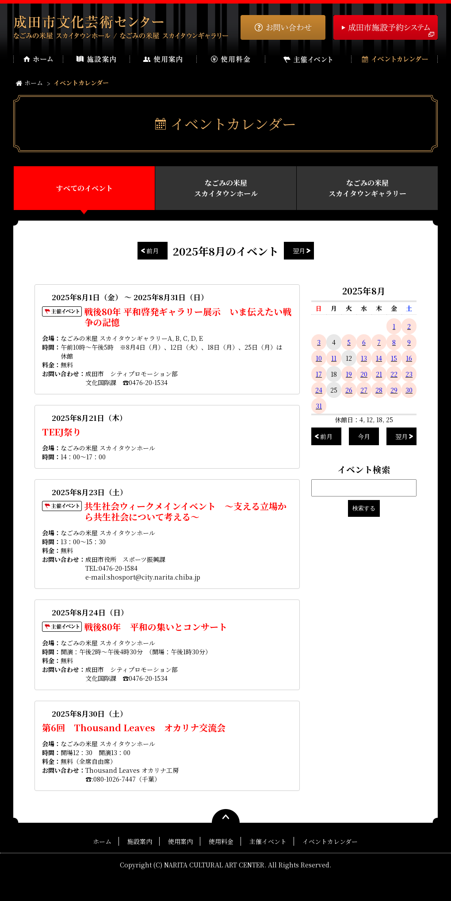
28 (378, 390)
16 (409, 358)
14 (379, 358)
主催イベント (268, 841)
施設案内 (139, 841)
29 (393, 390)
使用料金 (221, 841)
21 (379, 374)
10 (319, 358)
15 (394, 358)
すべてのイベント (84, 188)
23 (409, 374)
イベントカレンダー (330, 841)
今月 (364, 436)
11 (333, 358)
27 (363, 390)
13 (364, 358)
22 (393, 374)
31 (319, 405)
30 (409, 390)
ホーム (29, 82)
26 (348, 390)
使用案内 (180, 841)
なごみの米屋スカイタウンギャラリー (367, 188)
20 (363, 374)
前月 (152, 250)
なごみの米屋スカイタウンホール (226, 188)
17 (319, 374)
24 (318, 390)
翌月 (299, 250)
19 (349, 374)
